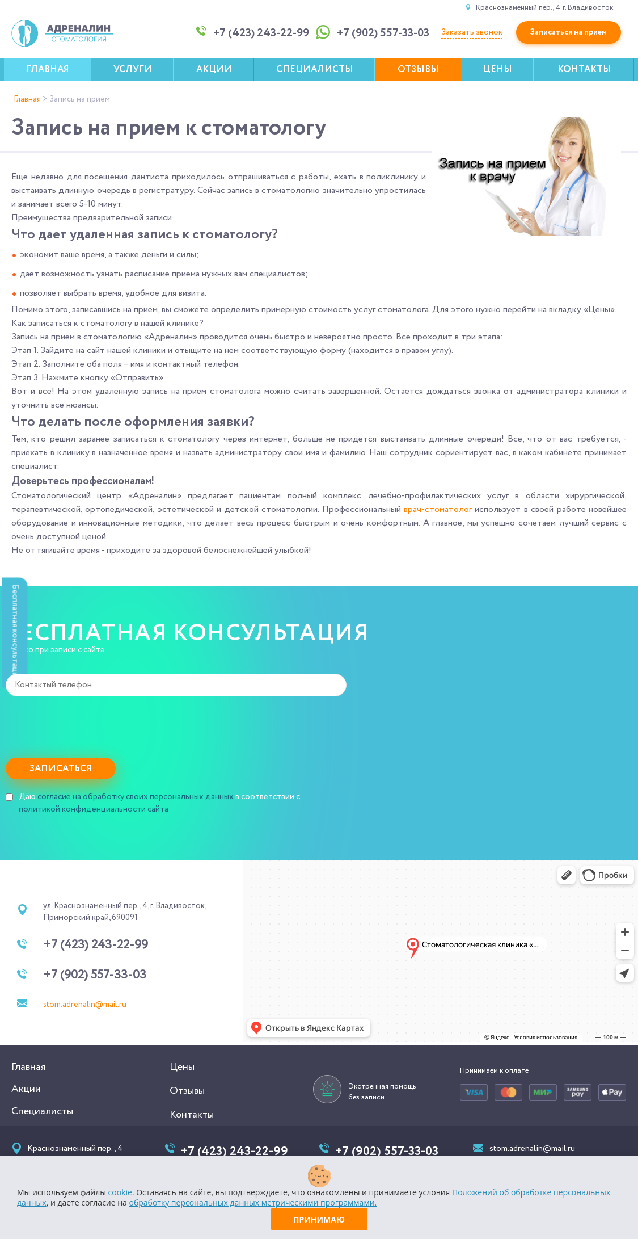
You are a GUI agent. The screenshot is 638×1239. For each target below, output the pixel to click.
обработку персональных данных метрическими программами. (253, 1202)
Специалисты (314, 69)
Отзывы (418, 69)
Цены (497, 69)
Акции (214, 69)
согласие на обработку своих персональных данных (135, 797)
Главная (47, 69)
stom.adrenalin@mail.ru (84, 1004)
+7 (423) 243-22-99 (95, 945)
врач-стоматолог (438, 509)
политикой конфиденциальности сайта (93, 809)
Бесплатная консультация (15, 632)
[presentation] (92, 724)
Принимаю (319, 1219)
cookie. (121, 1192)
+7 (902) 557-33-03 (94, 975)
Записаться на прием (568, 32)
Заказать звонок (471, 32)
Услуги (132, 69)
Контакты (584, 69)
